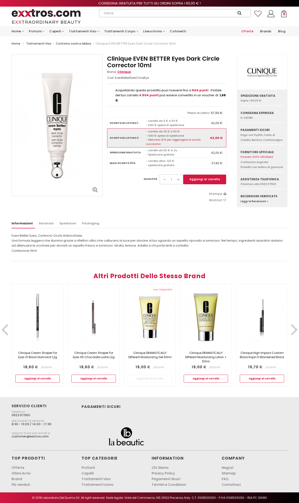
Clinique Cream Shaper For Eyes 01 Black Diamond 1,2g (37, 355)
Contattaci (231, 484)
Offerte (18, 467)
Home (16, 44)
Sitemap (229, 473)
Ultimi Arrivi (21, 473)
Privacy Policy (163, 473)
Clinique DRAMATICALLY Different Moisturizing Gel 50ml (149, 355)
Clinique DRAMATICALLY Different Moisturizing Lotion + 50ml (206, 357)
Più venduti (21, 484)
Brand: (119, 72)
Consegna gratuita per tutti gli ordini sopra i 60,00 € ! (149, 3)
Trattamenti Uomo (98, 484)
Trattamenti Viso (96, 479)
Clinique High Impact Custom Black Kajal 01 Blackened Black (262, 355)
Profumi (88, 467)
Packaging (90, 223)
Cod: (110, 78)
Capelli (88, 473)
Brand (17, 479)
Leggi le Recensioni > (254, 201)
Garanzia (46, 223)
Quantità (150, 179)
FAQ (225, 479)
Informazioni (22, 223)
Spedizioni (67, 223)
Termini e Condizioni (169, 484)
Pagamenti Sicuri (166, 479)
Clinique (124, 72)
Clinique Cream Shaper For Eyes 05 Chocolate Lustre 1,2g (94, 355)
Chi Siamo (160, 467)
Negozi (227, 467)
